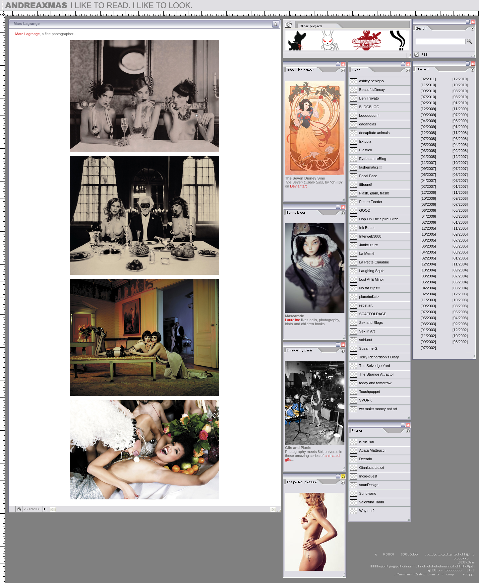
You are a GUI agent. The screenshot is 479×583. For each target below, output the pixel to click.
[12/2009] (428, 109)
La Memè (367, 253)
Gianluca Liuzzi (371, 468)
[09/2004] (460, 270)
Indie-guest (368, 476)
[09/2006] (460, 198)
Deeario (365, 459)
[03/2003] (428, 324)
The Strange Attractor (376, 374)
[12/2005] (428, 228)
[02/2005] (428, 258)
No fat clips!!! (370, 288)
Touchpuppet (369, 392)
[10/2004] (428, 270)
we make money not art (378, 409)
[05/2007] (460, 175)
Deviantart (298, 186)
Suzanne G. (369, 348)
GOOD (365, 210)
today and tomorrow (375, 383)
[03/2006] (460, 216)
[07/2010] (428, 97)
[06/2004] (428, 282)
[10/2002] (460, 336)
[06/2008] (460, 139)
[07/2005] (460, 240)
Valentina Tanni (371, 502)
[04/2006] (428, 216)
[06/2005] (428, 246)
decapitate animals (374, 133)
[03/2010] (460, 97)
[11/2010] (428, 85)
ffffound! (365, 184)
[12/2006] (428, 192)
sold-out (365, 340)
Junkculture (368, 245)
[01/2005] (460, 258)
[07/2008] (428, 139)
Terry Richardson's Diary (379, 357)
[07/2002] (428, 348)
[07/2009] (460, 115)
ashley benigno (371, 81)
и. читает (367, 442)
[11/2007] (428, 163)
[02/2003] (460, 324)
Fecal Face (368, 176)
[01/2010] (460, 103)
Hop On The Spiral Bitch (378, 219)
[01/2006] (460, 222)
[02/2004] (428, 294)
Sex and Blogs (371, 323)
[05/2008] (428, 145)
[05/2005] (460, 246)
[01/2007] (460, 186)
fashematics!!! (370, 167)
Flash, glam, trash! (374, 193)
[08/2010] (460, 91)
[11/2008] (460, 133)
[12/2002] (460, 330)
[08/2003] (460, 306)
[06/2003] (460, 312)
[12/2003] (460, 294)
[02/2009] (428, 127)
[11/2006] (460, 192)
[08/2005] (428, 240)
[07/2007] (460, 169)
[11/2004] (460, 264)
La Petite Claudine (374, 262)
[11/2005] (460, 228)
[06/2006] (428, 210)
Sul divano (367, 493)
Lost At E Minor (371, 279)
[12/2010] (460, 79)
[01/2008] (428, 157)
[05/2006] (460, 210)
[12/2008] (428, 133)
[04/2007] (428, 180)
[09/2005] (460, 234)
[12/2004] (428, 264)
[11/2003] (428, 300)
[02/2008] (460, 151)
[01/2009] (460, 127)
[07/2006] (460, 204)
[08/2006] (428, 204)
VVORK (365, 400)
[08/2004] (428, 276)
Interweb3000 (370, 236)
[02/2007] (428, 186)
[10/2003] (460, 300)
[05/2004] (460, 282)
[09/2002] (428, 342)
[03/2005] (460, 252)
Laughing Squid (372, 271)
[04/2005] (428, 252)
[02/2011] (428, 79)
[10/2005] (428, 234)
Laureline (292, 320)
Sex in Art (367, 331)
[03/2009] (460, 121)
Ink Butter (367, 228)
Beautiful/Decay (372, 90)
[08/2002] (460, 342)
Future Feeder (371, 202)
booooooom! (369, 115)
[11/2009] (460, 109)
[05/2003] (428, 318)
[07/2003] (428, 312)
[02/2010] (428, 103)
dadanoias (367, 124)
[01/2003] (428, 330)
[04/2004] (428, 288)
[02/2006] (428, 222)
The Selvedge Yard (374, 366)
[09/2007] (428, 169)
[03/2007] (460, 180)
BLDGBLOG (369, 107)
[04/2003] (460, 318)
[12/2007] (460, 157)
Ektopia (365, 141)
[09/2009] (428, 115)
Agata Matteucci (372, 450)
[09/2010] (428, 91)
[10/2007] (460, 163)
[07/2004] (460, 276)
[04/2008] (460, 145)
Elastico (365, 150)
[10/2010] (460, 85)
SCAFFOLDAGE (373, 314)
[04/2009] (428, 121)
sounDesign (369, 485)
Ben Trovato (369, 98)
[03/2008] (428, 151)
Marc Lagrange (27, 34)
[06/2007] (428, 175)
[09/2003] (428, 306)
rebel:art (366, 305)
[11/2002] (428, 336)
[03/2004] (460, 288)
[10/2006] (428, 198)
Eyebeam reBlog (372, 159)
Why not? (367, 511)
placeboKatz (369, 297)
